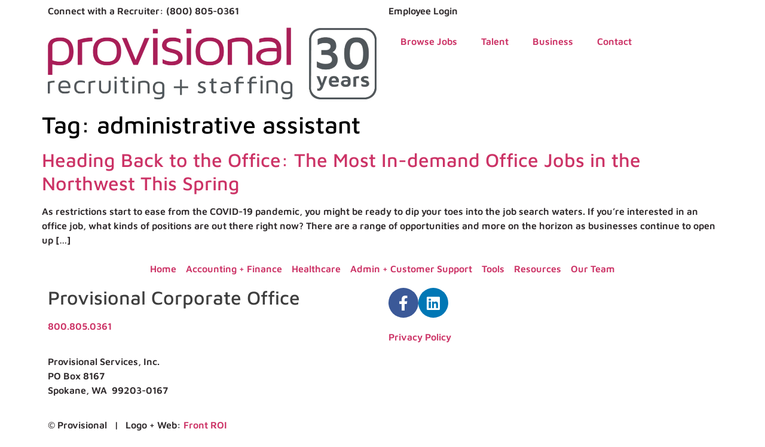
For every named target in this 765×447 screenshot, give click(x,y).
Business (553, 41)
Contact (614, 41)
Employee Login (423, 10)
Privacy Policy (419, 337)
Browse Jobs (428, 41)
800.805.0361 (80, 326)
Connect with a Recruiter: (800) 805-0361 (143, 10)
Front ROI (205, 424)
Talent (495, 41)
